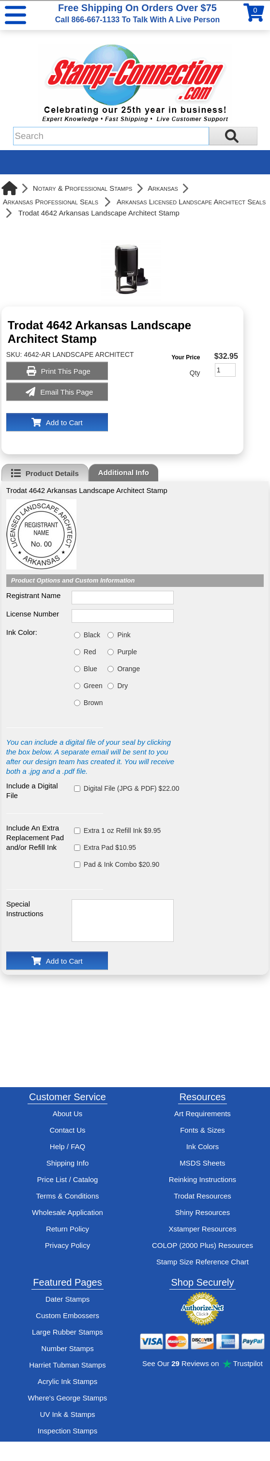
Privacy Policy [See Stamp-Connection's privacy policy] (67, 1245)
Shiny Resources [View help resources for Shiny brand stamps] (202, 1212)
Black (92, 635)
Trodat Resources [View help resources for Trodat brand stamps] (202, 1196)
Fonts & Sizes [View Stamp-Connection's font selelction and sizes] (202, 1130)
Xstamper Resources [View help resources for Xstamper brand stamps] (202, 1229)
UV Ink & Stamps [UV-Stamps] (67, 1414)
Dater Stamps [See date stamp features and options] (67, 1299)
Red (90, 652)
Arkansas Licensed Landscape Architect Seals (191, 202)
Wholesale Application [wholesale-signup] (67, 1212)
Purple (126, 652)
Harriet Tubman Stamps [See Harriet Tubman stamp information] (67, 1365)
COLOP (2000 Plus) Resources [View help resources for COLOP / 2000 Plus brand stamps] (202, 1245)
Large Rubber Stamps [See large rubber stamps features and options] (67, 1332)
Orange (128, 669)
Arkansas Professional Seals (50, 202)
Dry (122, 686)
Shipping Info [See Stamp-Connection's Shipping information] (67, 1163)
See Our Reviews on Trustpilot (202, 1363)
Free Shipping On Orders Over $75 (137, 13)
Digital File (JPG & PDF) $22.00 (132, 788)
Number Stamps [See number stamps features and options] (67, 1348)
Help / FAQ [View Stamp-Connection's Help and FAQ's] (67, 1146)
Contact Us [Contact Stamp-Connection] (67, 1130)
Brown (93, 703)
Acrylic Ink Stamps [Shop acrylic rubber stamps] (67, 1381)
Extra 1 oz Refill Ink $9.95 (122, 830)
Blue (90, 669)
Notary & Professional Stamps (83, 188)
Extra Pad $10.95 (110, 847)
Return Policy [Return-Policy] (67, 1229)
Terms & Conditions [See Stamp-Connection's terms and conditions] (67, 1196)
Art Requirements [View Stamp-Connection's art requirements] (202, 1113)
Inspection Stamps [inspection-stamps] (67, 1431)
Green (93, 686)
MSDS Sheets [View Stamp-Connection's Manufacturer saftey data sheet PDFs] (202, 1163)
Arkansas (163, 188)
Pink (123, 635)
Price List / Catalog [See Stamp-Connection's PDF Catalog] (67, 1179)
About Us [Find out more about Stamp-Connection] (68, 1113)
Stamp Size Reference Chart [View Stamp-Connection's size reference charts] (202, 1262)
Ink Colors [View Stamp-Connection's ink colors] (202, 1146)
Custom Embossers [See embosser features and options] (67, 1315)
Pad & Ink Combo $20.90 (121, 864)
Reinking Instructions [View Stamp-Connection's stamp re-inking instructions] (202, 1179)
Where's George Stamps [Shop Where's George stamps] (67, 1398)
